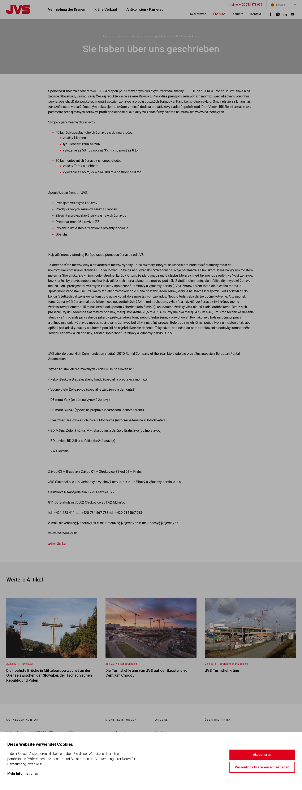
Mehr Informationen (22, 774)
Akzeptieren (262, 755)
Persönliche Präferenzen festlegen (262, 767)
